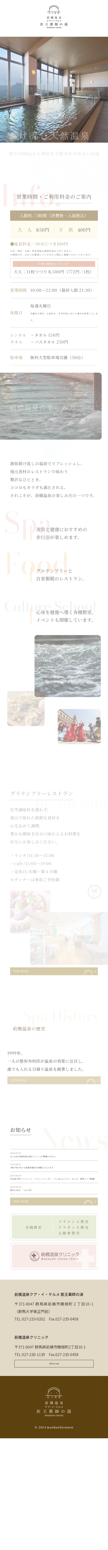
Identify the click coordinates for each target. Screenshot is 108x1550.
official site (54, 1465)
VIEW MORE (31, 983)
